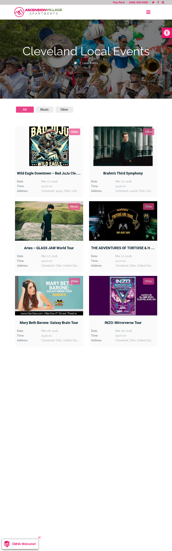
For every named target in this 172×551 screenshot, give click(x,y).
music (44, 109)
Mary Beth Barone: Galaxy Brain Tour (49, 323)
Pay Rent (119, 2)
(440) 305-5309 (138, 2)
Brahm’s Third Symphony (123, 173)
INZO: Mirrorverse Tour (123, 323)
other (64, 109)
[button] (167, 33)
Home (75, 63)
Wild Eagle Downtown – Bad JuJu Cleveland (51, 173)
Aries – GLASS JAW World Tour (49, 248)
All (25, 109)
